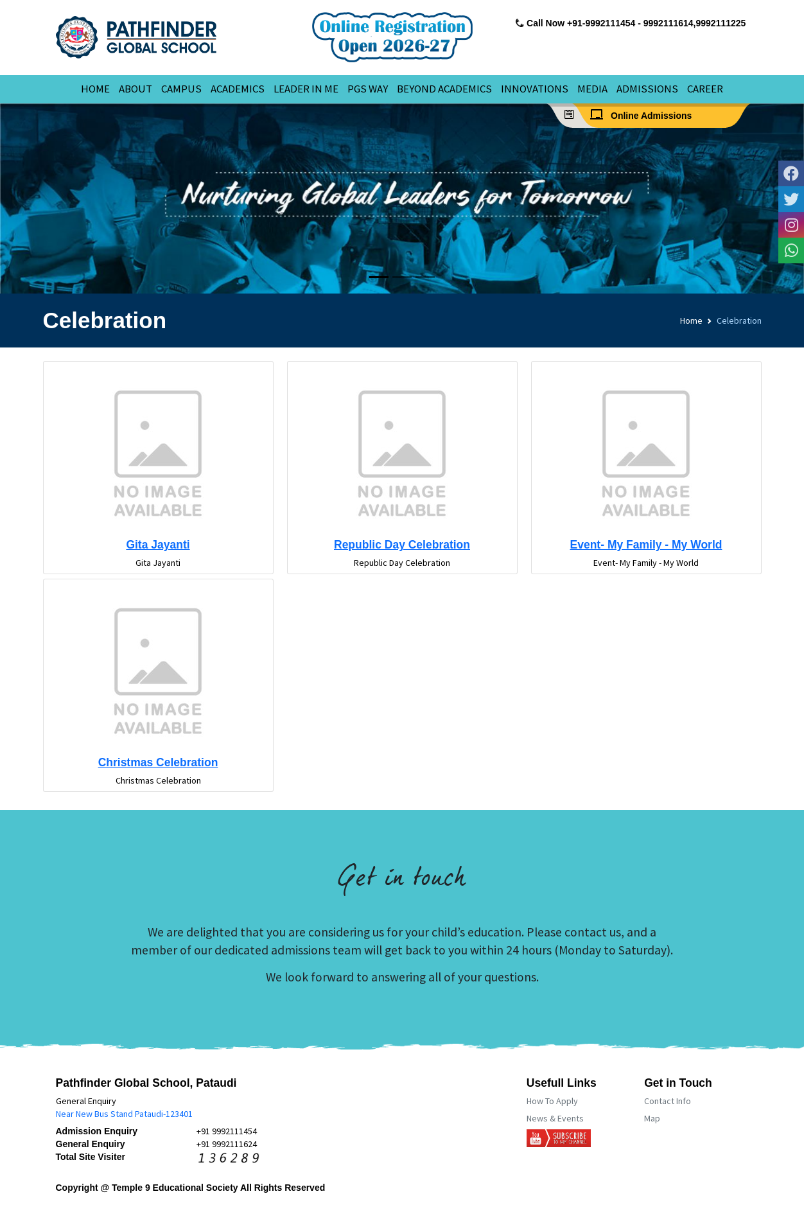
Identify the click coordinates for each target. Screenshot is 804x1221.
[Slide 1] (379, 277)
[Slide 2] (402, 277)
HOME (95, 89)
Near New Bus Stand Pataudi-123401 (124, 1114)
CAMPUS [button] (181, 89)
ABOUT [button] (135, 89)
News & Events (555, 1118)
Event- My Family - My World (646, 544)
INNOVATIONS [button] (534, 89)
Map (652, 1118)
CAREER (705, 89)
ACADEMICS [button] (238, 89)
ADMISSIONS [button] (647, 89)
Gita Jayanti (157, 544)
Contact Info (667, 1101)
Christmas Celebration (158, 762)
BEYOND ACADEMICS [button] (444, 89)
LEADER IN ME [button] (306, 89)
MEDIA (592, 89)
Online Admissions (645, 115)
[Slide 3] (425, 277)
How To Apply (552, 1101)
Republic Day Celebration (402, 544)
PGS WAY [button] (367, 89)
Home (691, 320)
